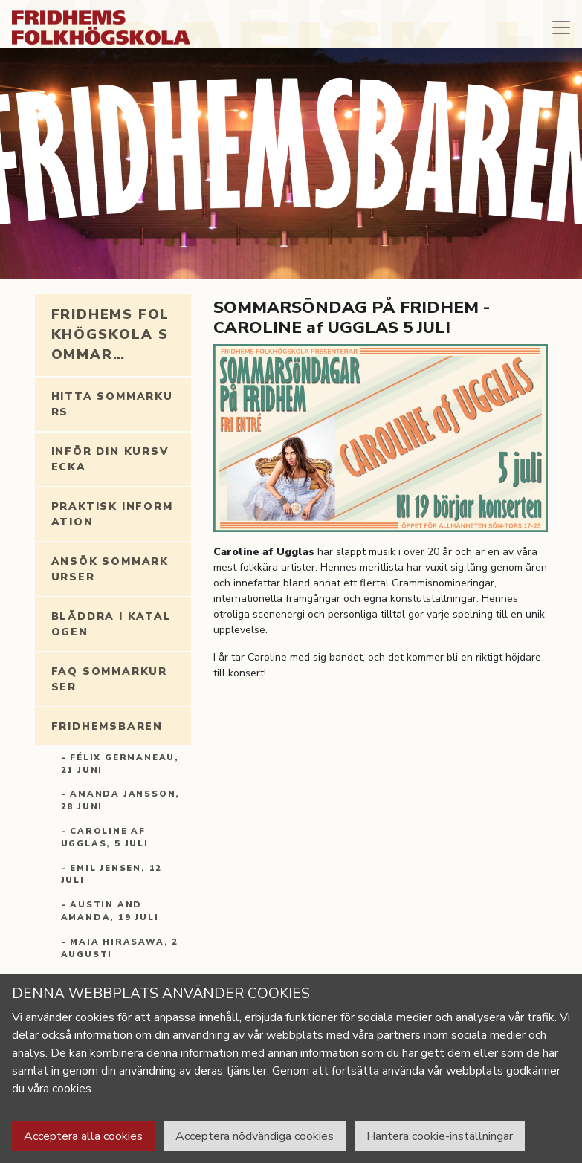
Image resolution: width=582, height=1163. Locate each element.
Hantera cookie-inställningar (439, 1136)
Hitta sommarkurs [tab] (112, 404)
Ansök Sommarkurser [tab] (110, 569)
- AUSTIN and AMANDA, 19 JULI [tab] (110, 911)
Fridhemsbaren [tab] (107, 726)
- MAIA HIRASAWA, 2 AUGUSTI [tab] (119, 948)
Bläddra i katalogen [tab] (111, 624)
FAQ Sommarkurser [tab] (109, 679)
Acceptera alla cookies (83, 1136)
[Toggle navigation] (561, 27)
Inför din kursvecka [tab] (110, 459)
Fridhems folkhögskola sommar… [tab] (110, 334)
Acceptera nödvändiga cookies (254, 1136)
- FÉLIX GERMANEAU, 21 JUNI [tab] (120, 764)
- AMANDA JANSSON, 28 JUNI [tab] (121, 800)
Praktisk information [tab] (112, 514)
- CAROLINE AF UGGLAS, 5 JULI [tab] (105, 837)
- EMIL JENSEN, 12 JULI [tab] (112, 875)
